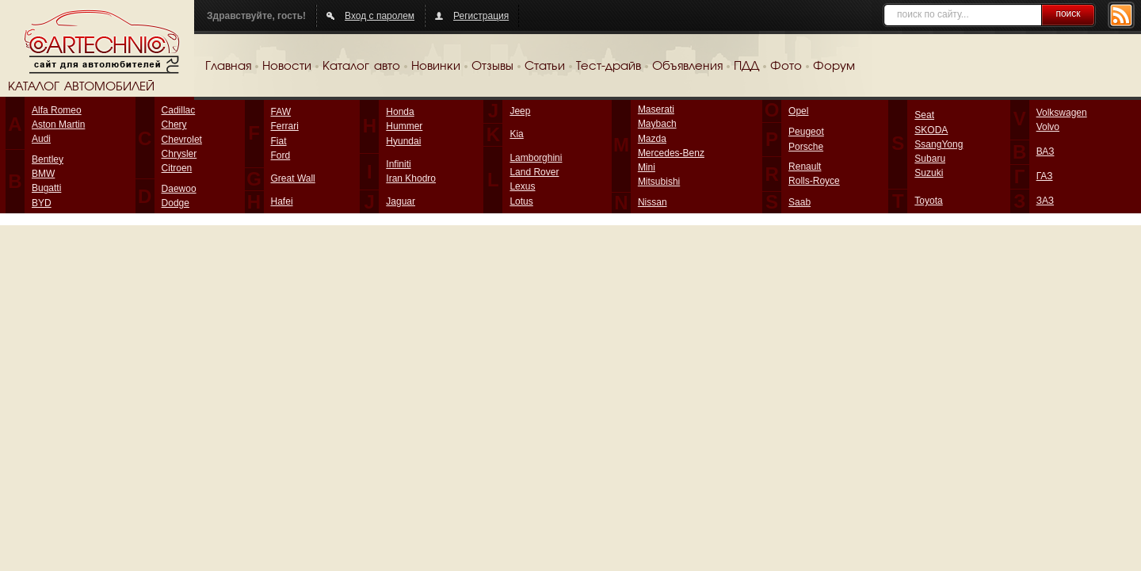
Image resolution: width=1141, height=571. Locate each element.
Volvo (1047, 126)
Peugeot (806, 131)
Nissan (652, 202)
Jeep (519, 111)
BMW (43, 173)
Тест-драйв (608, 66)
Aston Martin (58, 124)
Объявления (687, 66)
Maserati (656, 109)
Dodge (175, 203)
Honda (400, 111)
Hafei (282, 201)
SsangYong (938, 144)
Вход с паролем (379, 15)
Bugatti (46, 188)
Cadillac (179, 110)
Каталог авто (361, 66)
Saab (799, 202)
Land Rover (534, 172)
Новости (286, 66)
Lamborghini (535, 157)
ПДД (746, 66)
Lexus (522, 186)
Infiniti (398, 164)
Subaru (929, 158)
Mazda (652, 138)
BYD (42, 203)
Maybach (657, 123)
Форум (834, 66)
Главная (228, 66)
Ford (281, 155)
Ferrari (285, 126)
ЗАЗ (1045, 200)
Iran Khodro (411, 178)
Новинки (435, 66)
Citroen (177, 168)
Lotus (520, 201)
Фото (786, 66)
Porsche (805, 146)
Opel (798, 111)
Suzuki (928, 172)
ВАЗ (1045, 151)
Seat (924, 115)
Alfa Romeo (57, 110)
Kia (516, 134)
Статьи (545, 66)
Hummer (404, 126)
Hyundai (403, 141)
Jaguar (400, 201)
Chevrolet (182, 139)
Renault (804, 166)
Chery (174, 124)
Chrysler (179, 153)
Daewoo (179, 188)
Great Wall (293, 178)
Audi (41, 138)
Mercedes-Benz (671, 153)
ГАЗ (1044, 176)
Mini (646, 167)
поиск (1067, 13)
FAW (281, 111)
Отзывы (492, 66)
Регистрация (481, 15)
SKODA (931, 130)
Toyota (928, 200)
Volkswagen (1061, 112)
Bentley (47, 159)
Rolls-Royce (814, 180)
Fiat (279, 141)
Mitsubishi (659, 181)
